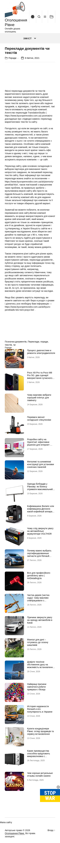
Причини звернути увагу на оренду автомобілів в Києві (39, 620)
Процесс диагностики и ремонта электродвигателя (41, 351)
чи (14, 345)
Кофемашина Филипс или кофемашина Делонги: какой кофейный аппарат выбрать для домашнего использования (40, 511)
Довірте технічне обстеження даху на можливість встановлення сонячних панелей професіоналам (40, 667)
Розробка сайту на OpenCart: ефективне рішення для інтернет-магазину (38, 443)
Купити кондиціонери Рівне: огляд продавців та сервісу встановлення (40, 731)
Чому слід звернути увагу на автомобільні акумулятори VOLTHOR (40, 531)
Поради (12, 58)
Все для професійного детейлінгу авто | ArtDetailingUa (38, 576)
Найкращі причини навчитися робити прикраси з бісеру (36, 687)
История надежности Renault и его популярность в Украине (39, 709)
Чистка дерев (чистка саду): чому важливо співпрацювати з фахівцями (38, 599)
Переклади (33, 341)
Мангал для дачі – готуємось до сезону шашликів (37, 642)
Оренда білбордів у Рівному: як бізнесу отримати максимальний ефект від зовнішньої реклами (40, 489)
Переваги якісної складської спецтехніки (39, 418)
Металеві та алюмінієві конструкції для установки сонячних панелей (40, 464)
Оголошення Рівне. (15, 833)
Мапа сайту (6, 822)
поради (44, 341)
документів (20, 341)
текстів (8, 345)
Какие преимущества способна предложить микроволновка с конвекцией (38, 755)
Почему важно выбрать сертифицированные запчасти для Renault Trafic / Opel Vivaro (39, 554)
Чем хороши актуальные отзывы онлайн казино (40, 774)
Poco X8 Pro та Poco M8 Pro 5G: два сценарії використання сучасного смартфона (39, 376)
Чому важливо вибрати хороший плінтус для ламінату (39, 398)
